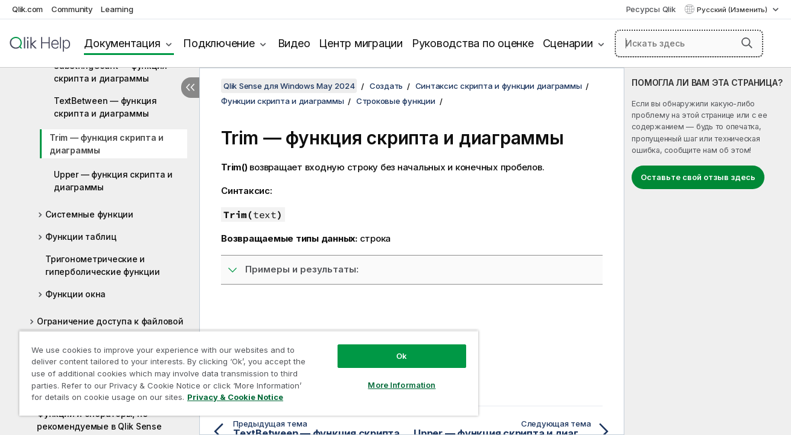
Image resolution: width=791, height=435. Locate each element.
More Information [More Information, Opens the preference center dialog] (401, 385)
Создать (386, 86)
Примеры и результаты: (302, 269)
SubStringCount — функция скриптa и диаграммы (110, 71)
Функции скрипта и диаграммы (282, 101)
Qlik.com (27, 9)
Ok (401, 356)
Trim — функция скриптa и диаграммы (107, 143)
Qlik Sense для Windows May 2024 (288, 86)
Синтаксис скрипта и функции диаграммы (498, 86)
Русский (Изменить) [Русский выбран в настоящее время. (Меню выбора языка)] (733, 9)
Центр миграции (361, 43)
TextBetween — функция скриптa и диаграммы (105, 106)
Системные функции (89, 214)
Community (72, 9)
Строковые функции (395, 101)
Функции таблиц (81, 236)
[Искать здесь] (689, 43)
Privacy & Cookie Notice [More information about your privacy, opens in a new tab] (235, 397)
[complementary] (707, 251)
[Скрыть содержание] (190, 87)
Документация (122, 43)
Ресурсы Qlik (651, 9)
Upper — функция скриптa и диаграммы (113, 180)
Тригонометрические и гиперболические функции (102, 265)
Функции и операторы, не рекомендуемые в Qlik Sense (99, 419)
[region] (248, 373)
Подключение (218, 43)
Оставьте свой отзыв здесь (698, 177)
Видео (294, 43)
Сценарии (568, 43)
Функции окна (75, 294)
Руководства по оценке (473, 43)
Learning (117, 9)
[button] (747, 43)
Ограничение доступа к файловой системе (110, 327)
